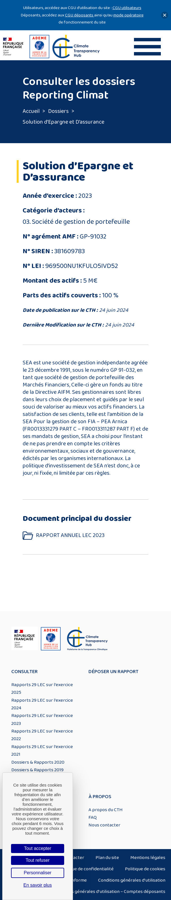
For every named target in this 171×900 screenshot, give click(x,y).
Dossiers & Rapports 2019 (37, 770)
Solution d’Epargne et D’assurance (63, 121)
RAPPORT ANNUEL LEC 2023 (70, 535)
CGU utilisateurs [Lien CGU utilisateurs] (126, 8)
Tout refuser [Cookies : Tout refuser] (37, 860)
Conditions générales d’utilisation (131, 880)
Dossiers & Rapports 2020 (37, 762)
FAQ (92, 817)
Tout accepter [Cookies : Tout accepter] (37, 848)
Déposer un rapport (113, 671)
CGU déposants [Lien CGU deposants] (79, 15)
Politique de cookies (145, 869)
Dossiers (58, 111)
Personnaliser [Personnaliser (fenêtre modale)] (37, 872)
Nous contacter (104, 825)
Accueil (31, 111)
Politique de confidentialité (86, 869)
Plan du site (107, 857)
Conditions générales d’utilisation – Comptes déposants (108, 891)
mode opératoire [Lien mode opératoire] (128, 15)
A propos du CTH (105, 809)
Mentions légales (147, 857)
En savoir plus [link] (37, 885)
